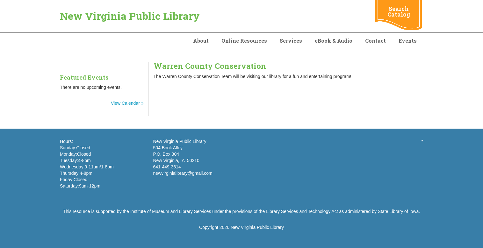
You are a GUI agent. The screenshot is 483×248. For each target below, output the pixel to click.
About (201, 40)
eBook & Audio (333, 40)
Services (291, 40)
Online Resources (244, 40)
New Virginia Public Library (130, 16)
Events (408, 40)
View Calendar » (127, 103)
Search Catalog (398, 11)
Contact (375, 40)
